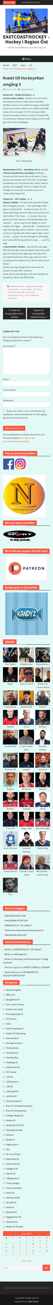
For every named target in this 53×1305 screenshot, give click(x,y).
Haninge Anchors (14, 1043)
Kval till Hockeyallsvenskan (19, 1105)
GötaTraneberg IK (14, 1028)
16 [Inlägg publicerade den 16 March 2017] (26, 1247)
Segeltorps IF (12, 1144)
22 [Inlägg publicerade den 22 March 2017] (20, 1251)
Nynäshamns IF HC (15, 295)
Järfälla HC (11, 1096)
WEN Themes (33, 1301)
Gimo (8, 1023)
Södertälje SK (12, 1159)
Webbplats (8, 400)
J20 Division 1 (12, 1081)
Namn (6, 379)
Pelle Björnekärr (27, 89)
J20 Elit (9, 1086)
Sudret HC (11, 1173)
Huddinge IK (12, 1062)
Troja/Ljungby (13, 1183)
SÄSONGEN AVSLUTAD (31, 2)
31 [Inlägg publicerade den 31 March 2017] (33, 1254)
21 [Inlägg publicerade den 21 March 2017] (13, 1251)
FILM (45, 169)
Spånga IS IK (12, 1168)
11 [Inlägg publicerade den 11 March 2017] (40, 1244)
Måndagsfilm (20, 954)
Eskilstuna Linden (17, 286)
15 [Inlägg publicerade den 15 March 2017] (20, 1247)
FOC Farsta (11, 1018)
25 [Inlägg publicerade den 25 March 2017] (40, 1251)
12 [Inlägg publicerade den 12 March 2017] (46, 1244)
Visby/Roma (12, 1221)
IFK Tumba (37, 289)
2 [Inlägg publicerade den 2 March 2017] (26, 1241)
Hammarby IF (12, 1038)
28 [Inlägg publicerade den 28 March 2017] (13, 1254)
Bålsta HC (11, 994)
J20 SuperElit (12, 1091)
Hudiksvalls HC (13, 1067)
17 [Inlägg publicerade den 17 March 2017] (33, 1247)
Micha (7, 949)
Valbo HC (10, 1192)
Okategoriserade (14, 1130)
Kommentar (9, 346)
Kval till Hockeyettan (16, 292)
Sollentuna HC (13, 1163)
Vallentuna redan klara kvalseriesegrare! (24, 930)
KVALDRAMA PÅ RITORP (16, 920)
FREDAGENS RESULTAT (16, 935)
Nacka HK (31, 292)
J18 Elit (9, 1076)
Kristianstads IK (13, 1101)
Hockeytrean (12, 1052)
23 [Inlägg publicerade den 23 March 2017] (26, 1251)
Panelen (10, 1134)
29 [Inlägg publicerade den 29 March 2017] (20, 1254)
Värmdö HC (12, 298)
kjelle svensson (12, 972)
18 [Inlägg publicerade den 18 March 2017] (40, 1247)
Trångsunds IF (13, 1178)
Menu (26, 59)
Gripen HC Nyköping (34, 286)
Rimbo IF (10, 1139)
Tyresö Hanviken (32, 295)
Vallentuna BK (13, 1197)
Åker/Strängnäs (13, 989)
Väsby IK (10, 1207)
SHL (8, 1149)
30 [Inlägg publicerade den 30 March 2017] (26, 1254)
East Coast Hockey (15, 1004)
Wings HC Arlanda (14, 1226)
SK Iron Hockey (13, 1154)
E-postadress (9, 389)
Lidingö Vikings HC (15, 1115)
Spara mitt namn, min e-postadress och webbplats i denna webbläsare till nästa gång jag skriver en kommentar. (25, 414)
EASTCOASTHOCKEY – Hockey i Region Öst (26, 39)
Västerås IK (11, 1212)
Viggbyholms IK (13, 1216)
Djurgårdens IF (13, 999)
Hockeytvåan (26, 289)
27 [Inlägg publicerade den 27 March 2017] (6, 1254)
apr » (29, 1260)
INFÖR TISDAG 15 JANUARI (37, 967)
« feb (23, 1260)
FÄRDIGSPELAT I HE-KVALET (18, 925)
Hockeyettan (13, 289)
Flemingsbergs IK (14, 1014)
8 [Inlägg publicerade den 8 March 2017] (19, 1244)
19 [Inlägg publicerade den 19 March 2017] (46, 1247)
